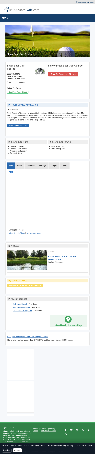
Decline (6, 450)
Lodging (54, 165)
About (35, 429)
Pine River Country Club (22, 311)
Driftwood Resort (20, 304)
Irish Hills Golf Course (21, 307)
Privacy (52, 429)
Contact (43, 429)
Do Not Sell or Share (48, 431)
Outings (42, 165)
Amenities (30, 165)
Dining (65, 165)
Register (92, 2)
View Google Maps (17, 233)
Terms (35, 431)
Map (11, 165)
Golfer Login (82, 2)
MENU (5, 18)
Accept (17, 450)
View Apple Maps (34, 233)
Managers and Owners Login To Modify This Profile (27, 337)
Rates (19, 165)
